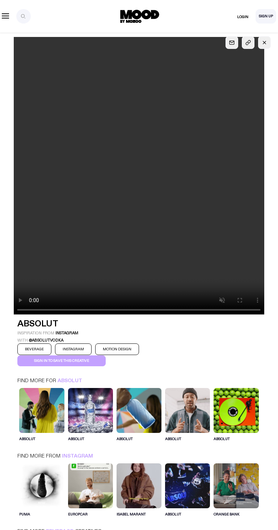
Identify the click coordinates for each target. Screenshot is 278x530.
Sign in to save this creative (61, 360)
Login (242, 17)
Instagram (77, 455)
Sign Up (266, 16)
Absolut (70, 380)
